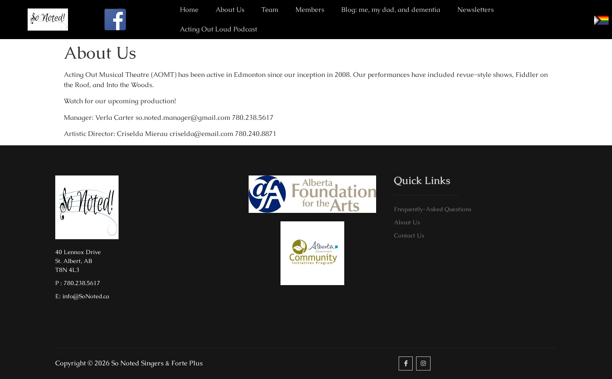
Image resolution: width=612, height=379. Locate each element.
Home (189, 9)
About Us (229, 9)
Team (269, 9)
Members (309, 9)
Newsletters (475, 9)
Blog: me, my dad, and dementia (390, 9)
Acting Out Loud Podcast (218, 29)
